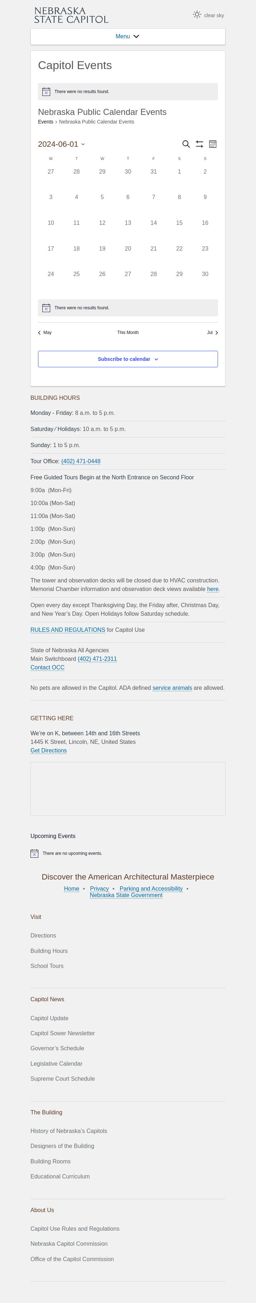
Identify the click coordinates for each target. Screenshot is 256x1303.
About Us (42, 1210)
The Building (46, 1112)
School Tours (46, 966)
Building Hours (49, 951)
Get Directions (48, 750)
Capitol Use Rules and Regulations (74, 1229)
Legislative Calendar (56, 1064)
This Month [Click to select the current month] (127, 332)
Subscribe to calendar (124, 359)
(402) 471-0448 (80, 461)
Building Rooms (50, 1161)
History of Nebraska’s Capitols (68, 1131)
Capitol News (47, 999)
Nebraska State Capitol (71, 15)
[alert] (128, 91)
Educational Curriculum (60, 1176)
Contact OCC (47, 667)
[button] (122, 36)
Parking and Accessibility (151, 889)
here (213, 589)
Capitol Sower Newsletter (62, 1033)
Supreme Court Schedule (62, 1079)
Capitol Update (49, 1018)
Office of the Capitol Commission (72, 1259)
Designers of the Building (62, 1146)
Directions (43, 936)
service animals (172, 688)
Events (45, 122)
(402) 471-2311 (97, 659)
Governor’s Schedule (57, 1048)
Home (72, 889)
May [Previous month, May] (45, 332)
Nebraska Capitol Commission (69, 1244)
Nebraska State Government (126, 895)
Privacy (99, 889)
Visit (35, 917)
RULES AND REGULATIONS (67, 630)
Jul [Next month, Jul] (212, 332)
